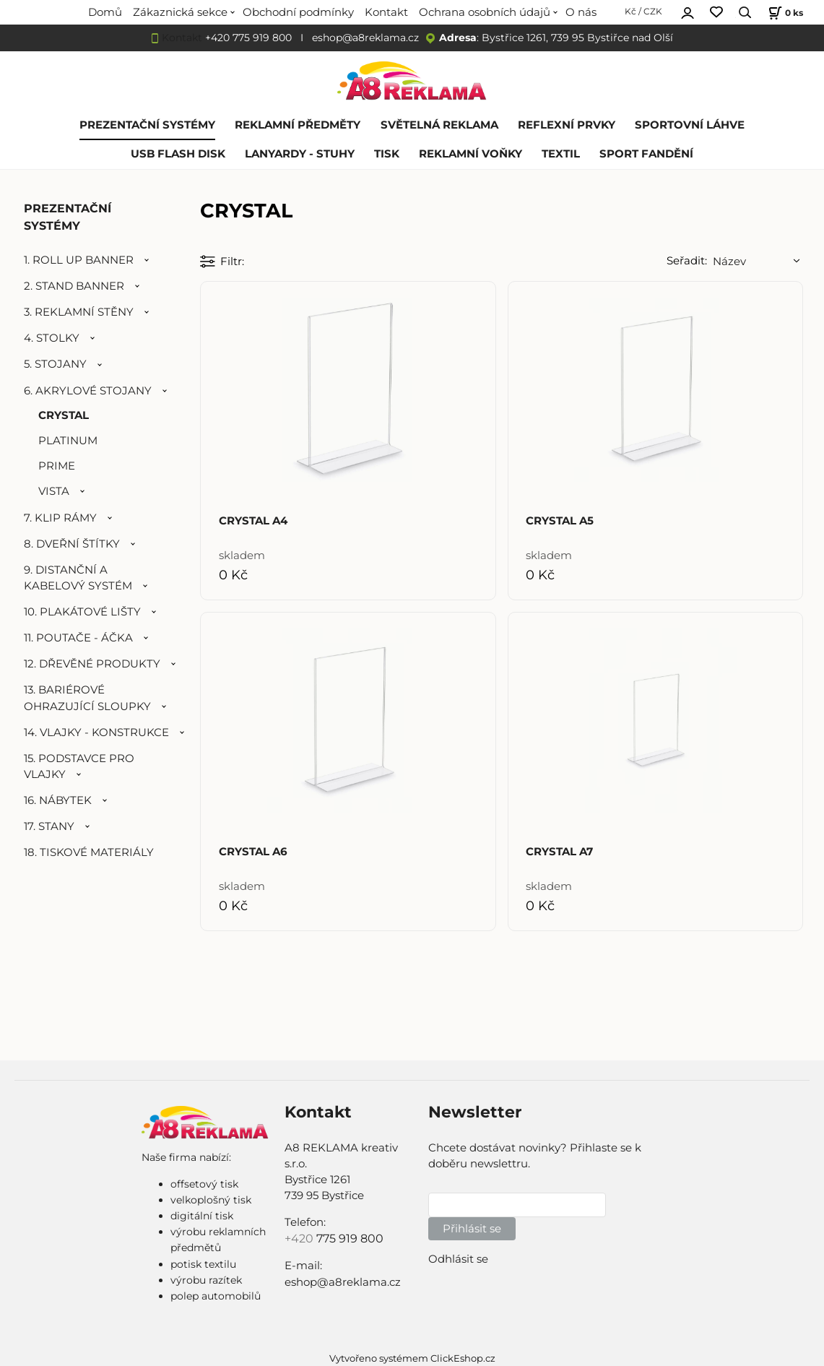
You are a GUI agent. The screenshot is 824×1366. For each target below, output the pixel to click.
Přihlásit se (472, 1228)
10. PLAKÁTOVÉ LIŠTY (82, 611)
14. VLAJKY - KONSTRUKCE (96, 732)
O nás (581, 12)
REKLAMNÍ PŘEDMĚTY (297, 124)
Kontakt (386, 12)
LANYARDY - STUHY (300, 153)
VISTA (53, 491)
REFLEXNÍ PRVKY (566, 124)
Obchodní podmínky (298, 12)
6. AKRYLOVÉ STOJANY (88, 390)
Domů (105, 12)
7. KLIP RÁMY (60, 517)
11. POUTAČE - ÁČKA (78, 637)
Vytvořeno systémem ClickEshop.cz (412, 1358)
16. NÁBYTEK (58, 800)
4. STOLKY (51, 338)
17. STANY (49, 826)
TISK (386, 153)
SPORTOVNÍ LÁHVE (690, 124)
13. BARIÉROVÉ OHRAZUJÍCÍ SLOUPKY (87, 697)
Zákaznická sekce (180, 12)
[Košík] (784, 12)
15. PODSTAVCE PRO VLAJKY (79, 766)
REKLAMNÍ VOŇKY (470, 153)
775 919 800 (349, 1238)
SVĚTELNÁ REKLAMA (439, 124)
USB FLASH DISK (178, 153)
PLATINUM (67, 440)
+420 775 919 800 (248, 37)
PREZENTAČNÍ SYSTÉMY (147, 124)
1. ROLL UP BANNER (79, 260)
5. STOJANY (55, 364)
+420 (300, 1238)
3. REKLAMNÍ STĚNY (79, 312)
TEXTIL (561, 153)
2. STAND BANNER (74, 286)
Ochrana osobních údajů (484, 12)
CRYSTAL (63, 415)
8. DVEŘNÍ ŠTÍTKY (72, 543)
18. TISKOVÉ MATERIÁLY (89, 852)
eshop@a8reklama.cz (365, 37)
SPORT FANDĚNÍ (646, 153)
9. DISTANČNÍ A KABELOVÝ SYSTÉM (78, 577)
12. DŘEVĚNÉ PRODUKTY (92, 663)
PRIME (56, 465)
